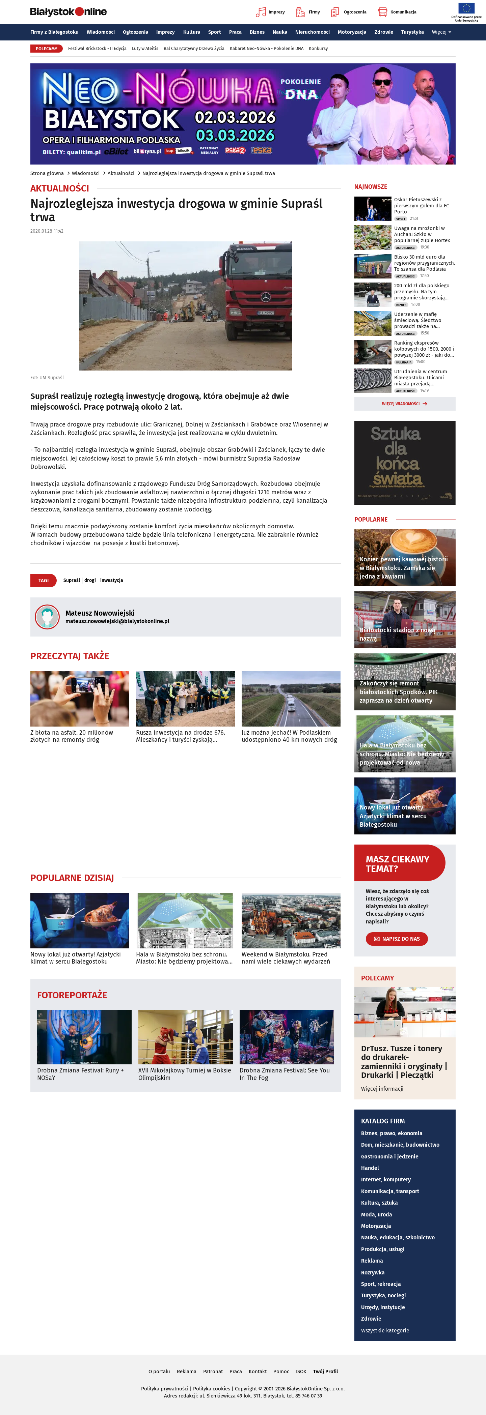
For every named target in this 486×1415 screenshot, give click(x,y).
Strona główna (47, 173)
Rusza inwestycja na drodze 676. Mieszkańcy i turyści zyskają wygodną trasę (180, 736)
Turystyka (412, 32)
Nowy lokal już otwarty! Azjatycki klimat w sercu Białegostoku (75, 958)
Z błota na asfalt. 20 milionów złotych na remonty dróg (71, 736)
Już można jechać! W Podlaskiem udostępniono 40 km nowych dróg (289, 736)
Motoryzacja (352, 32)
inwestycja (111, 580)
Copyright (246, 1389)
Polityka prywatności (164, 1389)
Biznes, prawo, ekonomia (392, 1133)
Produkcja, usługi (383, 1249)
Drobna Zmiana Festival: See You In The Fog (285, 1074)
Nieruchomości (312, 32)
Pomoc (281, 1371)
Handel (370, 1168)
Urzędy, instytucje (383, 1307)
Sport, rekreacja (381, 1284)
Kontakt (258, 1371)
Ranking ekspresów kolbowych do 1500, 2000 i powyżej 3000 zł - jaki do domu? (424, 349)
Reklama (372, 1261)
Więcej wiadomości (401, 404)
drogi (90, 580)
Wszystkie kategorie (385, 1330)
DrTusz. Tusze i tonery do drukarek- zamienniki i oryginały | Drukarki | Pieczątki (404, 1062)
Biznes (257, 32)
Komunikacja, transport (390, 1191)
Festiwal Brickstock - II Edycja (97, 48)
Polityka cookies (211, 1389)
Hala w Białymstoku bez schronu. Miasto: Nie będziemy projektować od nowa (183, 958)
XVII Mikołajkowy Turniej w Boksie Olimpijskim (184, 1074)
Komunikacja (397, 12)
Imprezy (270, 12)
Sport (214, 32)
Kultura (191, 32)
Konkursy (318, 48)
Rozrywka (373, 1272)
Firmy (308, 12)
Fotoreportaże (72, 995)
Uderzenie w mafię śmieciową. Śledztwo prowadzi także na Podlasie (417, 320)
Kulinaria (403, 362)
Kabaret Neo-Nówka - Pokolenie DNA (266, 48)
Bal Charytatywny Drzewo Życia (194, 48)
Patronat (213, 1371)
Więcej (442, 32)
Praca (235, 32)
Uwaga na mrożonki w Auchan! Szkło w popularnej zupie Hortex (422, 234)
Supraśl (71, 580)
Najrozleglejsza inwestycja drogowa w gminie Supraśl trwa (208, 173)
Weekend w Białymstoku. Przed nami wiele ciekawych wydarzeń (286, 958)
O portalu (159, 1371)
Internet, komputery (386, 1179)
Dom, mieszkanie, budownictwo (400, 1145)
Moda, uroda (376, 1214)
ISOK (301, 1371)
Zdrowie (384, 32)
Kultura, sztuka (379, 1203)
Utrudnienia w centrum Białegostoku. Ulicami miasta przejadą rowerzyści (420, 378)
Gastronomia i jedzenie (389, 1156)
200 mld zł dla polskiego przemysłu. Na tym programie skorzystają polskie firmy (422, 292)
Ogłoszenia (349, 12)
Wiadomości (101, 32)
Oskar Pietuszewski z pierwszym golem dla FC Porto (421, 206)
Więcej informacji (382, 1089)
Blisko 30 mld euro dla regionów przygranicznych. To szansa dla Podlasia (424, 263)
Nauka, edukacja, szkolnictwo (398, 1237)
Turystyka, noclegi (383, 1295)
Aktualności (121, 173)
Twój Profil (325, 1371)
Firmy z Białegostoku (54, 32)
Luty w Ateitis (145, 48)
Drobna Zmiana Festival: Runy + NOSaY (80, 1074)
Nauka (280, 32)
